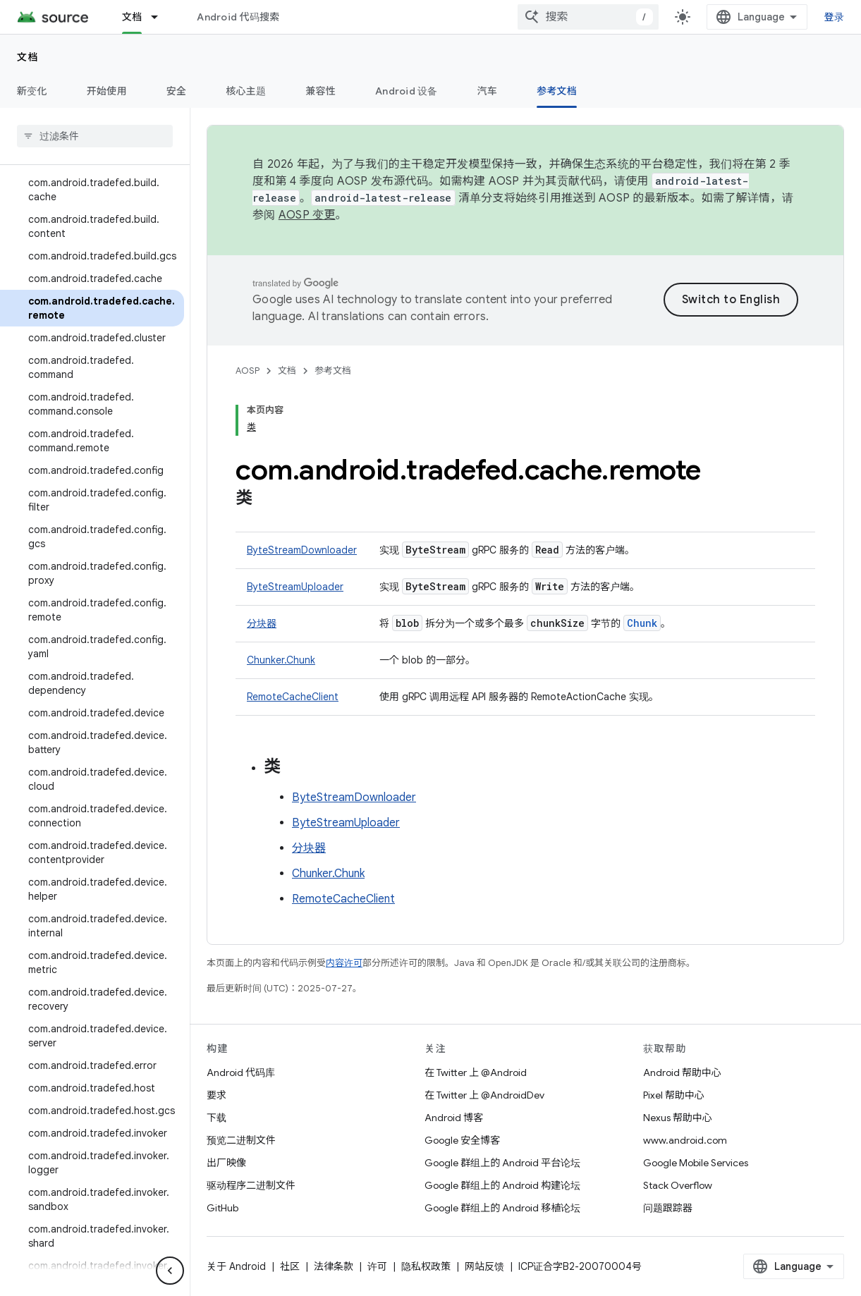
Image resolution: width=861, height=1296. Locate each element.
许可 (377, 1266)
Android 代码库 (241, 1072)
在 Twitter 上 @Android (476, 1072)
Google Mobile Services (695, 1162)
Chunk (642, 623)
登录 (834, 17)
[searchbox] (95, 136)
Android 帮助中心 (682, 1072)
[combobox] (588, 17)
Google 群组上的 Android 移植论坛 (502, 1208)
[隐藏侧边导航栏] (170, 1271)
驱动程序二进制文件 (251, 1185)
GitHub (222, 1208)
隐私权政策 (426, 1266)
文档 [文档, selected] (132, 17)
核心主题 (246, 91)
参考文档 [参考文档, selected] (557, 91)
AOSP (247, 371)
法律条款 (333, 1266)
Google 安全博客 (462, 1140)
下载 (216, 1117)
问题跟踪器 (667, 1208)
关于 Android (236, 1266)
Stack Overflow (677, 1185)
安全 (176, 91)
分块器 (261, 623)
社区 (290, 1266)
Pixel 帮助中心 (673, 1095)
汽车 (487, 91)
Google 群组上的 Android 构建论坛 (502, 1185)
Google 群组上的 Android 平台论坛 (502, 1162)
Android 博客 (454, 1117)
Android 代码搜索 (238, 17)
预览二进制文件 (241, 1140)
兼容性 (320, 91)
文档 (28, 57)
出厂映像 (226, 1162)
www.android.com (685, 1140)
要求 (216, 1095)
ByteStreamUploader (295, 586)
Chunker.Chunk (281, 660)
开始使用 (107, 91)
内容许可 (344, 963)
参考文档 (333, 371)
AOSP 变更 (307, 215)
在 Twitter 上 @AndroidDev (484, 1095)
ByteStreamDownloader (302, 550)
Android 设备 (406, 91)
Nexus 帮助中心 (677, 1117)
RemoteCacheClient (292, 696)
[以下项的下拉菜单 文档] (161, 17)
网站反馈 (484, 1266)
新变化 (32, 91)
